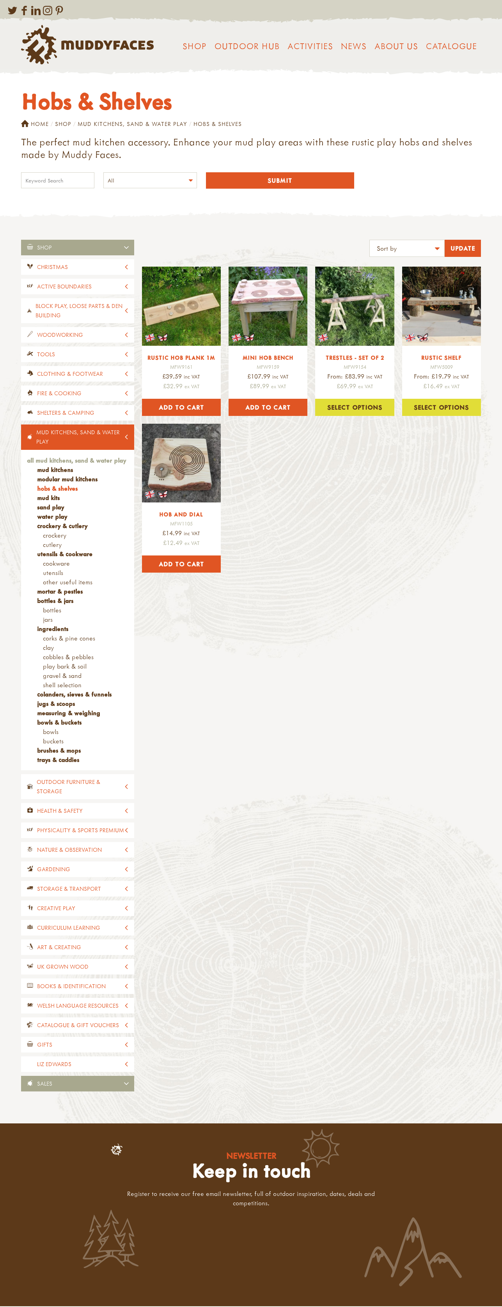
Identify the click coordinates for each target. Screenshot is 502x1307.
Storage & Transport (69, 889)
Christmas (52, 267)
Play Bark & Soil (65, 667)
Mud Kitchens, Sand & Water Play (132, 123)
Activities (310, 46)
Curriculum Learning (68, 928)
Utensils (53, 573)
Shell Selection (62, 686)
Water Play (52, 517)
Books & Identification (71, 986)
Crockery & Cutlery (62, 527)
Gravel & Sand (62, 676)
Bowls (51, 732)
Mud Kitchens (55, 470)
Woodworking (60, 335)
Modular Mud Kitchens (67, 480)
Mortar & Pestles (60, 592)
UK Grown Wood (63, 967)
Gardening (53, 870)
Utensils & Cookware (64, 555)
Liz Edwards (54, 1064)
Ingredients (52, 629)
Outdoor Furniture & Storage (68, 787)
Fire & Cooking (59, 394)
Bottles (52, 611)
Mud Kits (48, 498)
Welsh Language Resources (78, 1006)
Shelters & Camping (65, 413)
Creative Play (56, 909)
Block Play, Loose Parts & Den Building (78, 311)
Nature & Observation (69, 850)
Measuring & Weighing (68, 714)
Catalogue (451, 46)
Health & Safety (60, 811)
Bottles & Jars (55, 601)
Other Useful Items (67, 583)
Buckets (53, 742)
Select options (354, 408)
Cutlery (52, 545)
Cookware (56, 564)
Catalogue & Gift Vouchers (78, 1025)
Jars (48, 620)
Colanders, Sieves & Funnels (74, 695)
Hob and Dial (181, 515)
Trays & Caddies (58, 760)
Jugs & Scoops (56, 704)
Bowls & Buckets (59, 723)
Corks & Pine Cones (69, 639)
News (354, 46)
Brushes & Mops (59, 751)
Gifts (44, 1045)
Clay (48, 648)
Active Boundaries (64, 287)
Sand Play (50, 508)
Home (35, 124)
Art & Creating (59, 948)
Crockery (54, 536)
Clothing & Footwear (70, 374)
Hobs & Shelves (57, 489)
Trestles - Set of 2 (355, 358)
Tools (46, 355)
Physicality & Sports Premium (80, 831)
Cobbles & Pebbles (68, 657)
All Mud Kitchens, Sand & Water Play (76, 461)
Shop (195, 46)
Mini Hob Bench (268, 358)
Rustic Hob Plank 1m (181, 358)
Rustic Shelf (441, 358)
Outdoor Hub (247, 46)
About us (396, 46)
